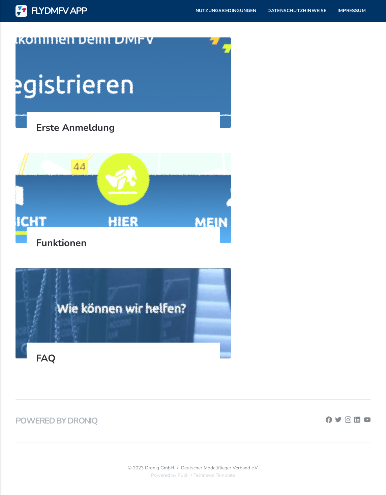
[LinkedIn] (357, 421)
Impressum (351, 10)
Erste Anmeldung (75, 127)
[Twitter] (338, 421)
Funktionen (61, 243)
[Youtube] (367, 421)
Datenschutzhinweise (297, 10)
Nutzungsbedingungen (226, 10)
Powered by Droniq (56, 421)
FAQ (46, 358)
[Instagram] (348, 421)
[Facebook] (329, 421)
